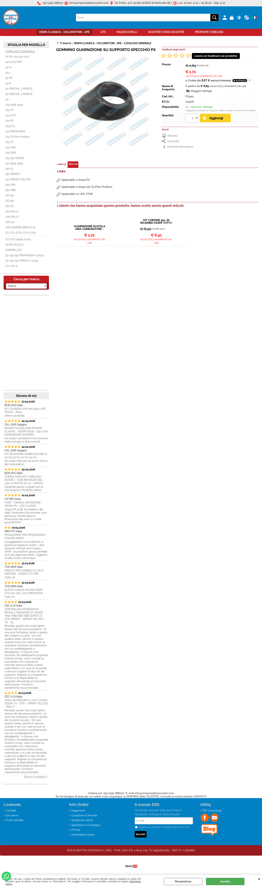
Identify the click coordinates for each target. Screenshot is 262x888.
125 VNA (10, 147)
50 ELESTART (13, 62)
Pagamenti (78, 810)
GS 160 (9, 200)
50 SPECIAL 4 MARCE (18, 94)
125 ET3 (10, 126)
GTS (103, 32)
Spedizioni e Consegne (85, 825)
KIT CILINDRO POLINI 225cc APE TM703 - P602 (25, 410)
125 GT (9, 110)
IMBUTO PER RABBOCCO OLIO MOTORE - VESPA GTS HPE (24, 572)
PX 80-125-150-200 (17, 56)
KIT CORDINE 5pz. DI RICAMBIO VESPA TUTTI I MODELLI (156, 221)
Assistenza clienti (82, 820)
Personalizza (183, 881)
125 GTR (10, 115)
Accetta (225, 881)
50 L (8, 72)
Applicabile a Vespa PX (75, 179)
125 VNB (10, 152)
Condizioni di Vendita (84, 815)
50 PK (9, 78)
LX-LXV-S (11, 266)
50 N (8, 67)
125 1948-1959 (14, 104)
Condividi (173, 141)
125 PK (9, 120)
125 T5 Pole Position (17, 136)
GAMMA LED (13, 250)
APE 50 (9, 222)
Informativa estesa (82, 834)
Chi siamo (12, 815)
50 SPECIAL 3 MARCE (18, 88)
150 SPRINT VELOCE (18, 179)
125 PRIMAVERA (15, 131)
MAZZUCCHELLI (127, 32)
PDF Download (212, 810)
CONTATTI (200, 796)
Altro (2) (73, 164)
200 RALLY (12, 216)
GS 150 (9, 195)
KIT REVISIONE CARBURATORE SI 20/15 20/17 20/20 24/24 (26, 455)
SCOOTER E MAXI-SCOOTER (166, 32)
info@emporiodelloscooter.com (154, 793)
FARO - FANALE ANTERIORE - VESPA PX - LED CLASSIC (23, 504)
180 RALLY (12, 211)
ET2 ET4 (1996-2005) (18, 239)
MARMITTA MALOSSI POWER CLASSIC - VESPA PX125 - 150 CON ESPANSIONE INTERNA (26, 431)
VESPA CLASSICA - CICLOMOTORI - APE (64, 32)
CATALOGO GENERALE (20, 51)
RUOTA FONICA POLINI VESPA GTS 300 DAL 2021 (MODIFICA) (24, 591)
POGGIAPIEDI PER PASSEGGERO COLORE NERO (25, 536)
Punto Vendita (14, 820)
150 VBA (10, 184)
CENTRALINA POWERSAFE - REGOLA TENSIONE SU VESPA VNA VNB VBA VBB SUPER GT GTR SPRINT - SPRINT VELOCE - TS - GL (25, 616)
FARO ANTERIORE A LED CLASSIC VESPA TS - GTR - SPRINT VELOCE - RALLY (26, 703)
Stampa (172, 135)
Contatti (11, 810)
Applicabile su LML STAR (77, 194)
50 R (8, 83)
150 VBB (10, 190)
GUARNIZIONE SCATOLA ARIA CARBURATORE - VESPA (89, 227)
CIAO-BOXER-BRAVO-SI (20, 227)
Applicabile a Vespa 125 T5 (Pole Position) (86, 186)
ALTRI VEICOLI (14, 244)
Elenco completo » (36, 777)
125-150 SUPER (14, 158)
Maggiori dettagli (201, 91)
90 (7, 99)
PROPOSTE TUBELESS (209, 32)
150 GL (9, 168)
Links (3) (61, 164)
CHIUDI (259, 878)
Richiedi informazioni (180, 146)
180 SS (9, 206)
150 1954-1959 (14, 163)
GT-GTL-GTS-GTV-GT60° (20, 232)
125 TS (9, 142)
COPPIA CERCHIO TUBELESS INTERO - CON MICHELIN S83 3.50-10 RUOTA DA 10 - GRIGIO (24, 480)
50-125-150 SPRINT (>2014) (21, 260)
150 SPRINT (12, 174)
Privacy (75, 829)
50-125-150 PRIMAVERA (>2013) (24, 255)
